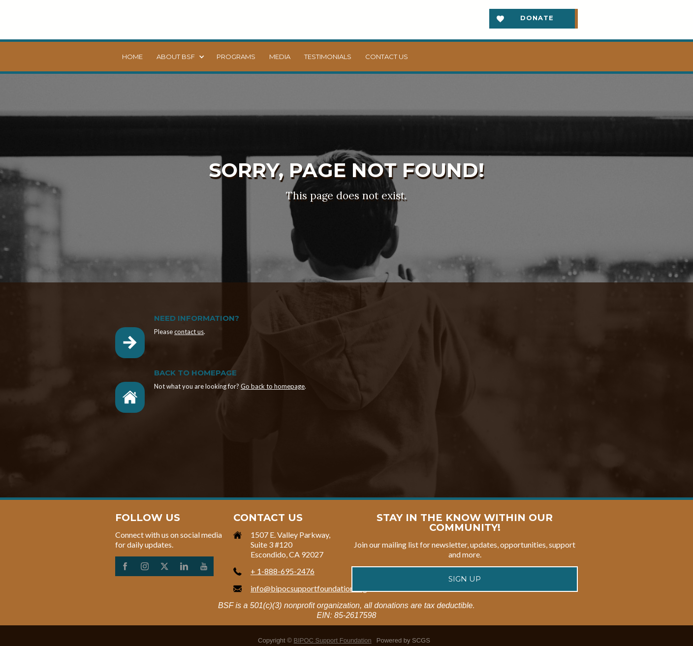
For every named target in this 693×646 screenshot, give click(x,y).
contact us (189, 332)
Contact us (386, 57)
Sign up (464, 579)
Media (279, 57)
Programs (236, 57)
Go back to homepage (273, 386)
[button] (180, 56)
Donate (537, 18)
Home (132, 57)
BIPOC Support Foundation (333, 640)
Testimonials (327, 57)
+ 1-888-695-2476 (283, 571)
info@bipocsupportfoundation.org (309, 588)
